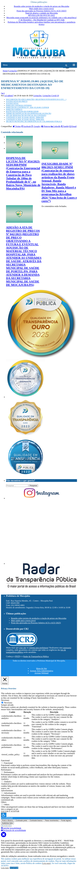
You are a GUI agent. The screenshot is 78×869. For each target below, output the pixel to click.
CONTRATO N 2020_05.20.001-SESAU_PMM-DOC (25, 119)
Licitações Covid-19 (51, 96)
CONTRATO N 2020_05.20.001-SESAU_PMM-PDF (25, 117)
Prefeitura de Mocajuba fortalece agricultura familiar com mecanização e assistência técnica (41, 23)
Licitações (37, 96)
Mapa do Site (41, 668)
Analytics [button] (5, 779)
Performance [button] (6, 770)
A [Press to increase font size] (2, 826)
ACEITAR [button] (14, 868)
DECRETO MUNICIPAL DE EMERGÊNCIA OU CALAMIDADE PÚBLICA (34, 121)
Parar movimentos (52, 820)
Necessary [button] (5, 700)
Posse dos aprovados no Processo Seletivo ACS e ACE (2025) (41, 11)
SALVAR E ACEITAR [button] (10, 811)
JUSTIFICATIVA (12, 103)
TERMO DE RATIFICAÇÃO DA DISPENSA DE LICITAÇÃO (28, 113)
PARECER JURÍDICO (14, 109)
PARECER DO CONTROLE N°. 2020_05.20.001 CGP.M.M (27, 107)
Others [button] (3, 802)
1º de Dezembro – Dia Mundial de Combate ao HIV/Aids (41, 20)
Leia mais (46, 863)
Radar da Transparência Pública (36, 656)
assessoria (67, 648)
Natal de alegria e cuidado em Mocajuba (41, 13)
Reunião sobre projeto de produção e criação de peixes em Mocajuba (41, 6)
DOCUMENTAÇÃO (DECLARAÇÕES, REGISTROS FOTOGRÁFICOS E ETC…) (36, 99)
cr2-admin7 (9, 96)
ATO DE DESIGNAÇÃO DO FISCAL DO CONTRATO (26, 115)
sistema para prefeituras (38, 648)
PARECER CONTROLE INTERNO (19, 105)
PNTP (17, 656)
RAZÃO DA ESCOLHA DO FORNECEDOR (22, 111)
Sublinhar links (7, 823)
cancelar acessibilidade (11, 828)
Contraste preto (21, 820)
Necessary (8, 703)
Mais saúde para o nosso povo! (41, 9)
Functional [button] (5, 760)
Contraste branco (36, 820)
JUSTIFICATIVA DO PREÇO (16, 101)
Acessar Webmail (41, 673)
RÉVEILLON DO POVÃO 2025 (41, 15)
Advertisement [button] (7, 790)
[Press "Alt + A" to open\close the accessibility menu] (3, 815)
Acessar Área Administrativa (41, 671)
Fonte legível (66, 820)
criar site (22, 648)
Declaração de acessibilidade (13, 830)
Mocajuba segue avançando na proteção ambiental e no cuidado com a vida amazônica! (41, 18)
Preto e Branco (7, 820)
